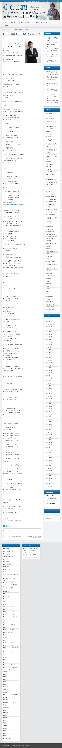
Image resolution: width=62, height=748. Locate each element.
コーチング (49, 191)
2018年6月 (49, 365)
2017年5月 (49, 398)
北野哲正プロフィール (27, 22)
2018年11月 (49, 352)
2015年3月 (49, 442)
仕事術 (48, 246)
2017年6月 (49, 396)
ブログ (48, 206)
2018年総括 (49, 113)
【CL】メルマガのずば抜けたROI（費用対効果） (52, 50)
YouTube (49, 136)
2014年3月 (49, 473)
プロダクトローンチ (51, 212)
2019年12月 (49, 319)
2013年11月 (49, 483)
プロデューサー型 (51, 214)
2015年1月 (49, 447)
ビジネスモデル (50, 204)
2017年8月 (49, 391)
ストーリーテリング (51, 196)
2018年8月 (49, 360)
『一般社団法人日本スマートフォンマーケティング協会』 (52, 150)
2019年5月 (49, 337)
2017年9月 (49, 388)
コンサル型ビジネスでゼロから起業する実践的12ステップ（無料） (31, 550)
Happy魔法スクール (51, 126)
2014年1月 (49, 478)
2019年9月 (49, 326)
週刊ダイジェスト (51, 304)
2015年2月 (49, 445)
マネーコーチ (50, 229)
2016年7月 (49, 424)
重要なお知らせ (50, 306)
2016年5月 (49, 429)
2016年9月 (49, 419)
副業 (48, 259)
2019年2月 (49, 344)
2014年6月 (49, 465)
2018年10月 (49, 355)
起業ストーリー (50, 301)
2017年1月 (49, 409)
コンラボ (49, 189)
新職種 (48, 288)
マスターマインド (51, 226)
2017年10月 (49, 385)
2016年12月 (49, 411)
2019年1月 (49, 347)
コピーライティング (51, 179)
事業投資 (49, 241)
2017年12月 (49, 380)
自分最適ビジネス (51, 296)
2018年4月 (49, 370)
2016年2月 (49, 437)
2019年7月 (49, 331)
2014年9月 (49, 457)
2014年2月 (49, 475)
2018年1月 (49, 378)
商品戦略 (49, 270)
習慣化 (48, 294)
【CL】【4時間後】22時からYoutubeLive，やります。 (52, 38)
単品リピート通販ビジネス (10, 694)
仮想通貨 (49, 248)
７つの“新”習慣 (50, 309)
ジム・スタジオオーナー (52, 194)
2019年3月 (49, 342)
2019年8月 (49, 329)
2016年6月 (49, 427)
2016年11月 (49, 414)
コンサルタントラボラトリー (11, 617)
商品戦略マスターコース (52, 273)
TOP (6, 22)
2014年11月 (49, 452)
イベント (49, 166)
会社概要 (7, 25)
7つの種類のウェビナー (52, 116)
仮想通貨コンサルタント (52, 251)
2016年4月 (49, 432)
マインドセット (16, 531)
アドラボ (49, 161)
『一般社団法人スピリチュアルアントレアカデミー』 (52, 145)
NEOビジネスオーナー (52, 131)
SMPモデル (49, 134)
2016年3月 (49, 434)
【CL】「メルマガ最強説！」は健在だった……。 (52, 44)
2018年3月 (49, 373)
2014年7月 (49, 463)
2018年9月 (49, 357)
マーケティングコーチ (52, 234)
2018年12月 (49, 349)
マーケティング (50, 231)
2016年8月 (49, 421)
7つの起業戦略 (50, 118)
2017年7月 (49, 393)
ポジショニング (50, 221)
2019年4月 (49, 339)
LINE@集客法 (50, 128)
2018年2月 (49, 375)
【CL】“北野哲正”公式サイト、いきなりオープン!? (52, 56)
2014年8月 (49, 460)
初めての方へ (14, 22)
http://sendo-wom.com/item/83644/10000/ (13, 204)
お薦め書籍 (49, 159)
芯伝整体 (49, 299)
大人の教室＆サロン (51, 276)
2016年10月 (49, 416)
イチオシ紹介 (50, 164)
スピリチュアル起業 (51, 199)
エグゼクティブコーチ (52, 171)
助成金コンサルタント (52, 261)
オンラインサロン (51, 174)
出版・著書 (49, 256)
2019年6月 (49, 334)
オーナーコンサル (51, 177)
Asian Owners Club (51, 121)
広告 (48, 281)
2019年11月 (49, 321)
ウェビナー (49, 169)
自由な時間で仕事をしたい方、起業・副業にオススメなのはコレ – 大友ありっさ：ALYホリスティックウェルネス (53, 76)
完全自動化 (49, 278)
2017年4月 (49, 401)
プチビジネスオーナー (52, 209)
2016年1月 (49, 439)
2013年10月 (49, 486)
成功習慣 (49, 283)
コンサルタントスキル (52, 182)
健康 (48, 253)
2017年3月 (49, 403)
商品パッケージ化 (51, 268)
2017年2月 (49, 406)
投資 (48, 286)
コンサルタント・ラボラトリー (44, 22)
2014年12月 (49, 450)
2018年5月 (49, 367)
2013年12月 (49, 481)
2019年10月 (49, 324)
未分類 (48, 291)
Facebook (49, 123)
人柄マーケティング (51, 243)
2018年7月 (49, 362)
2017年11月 (49, 383)
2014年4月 (49, 470)
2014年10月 (49, 455)
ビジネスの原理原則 (51, 201)
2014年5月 (49, 468)
